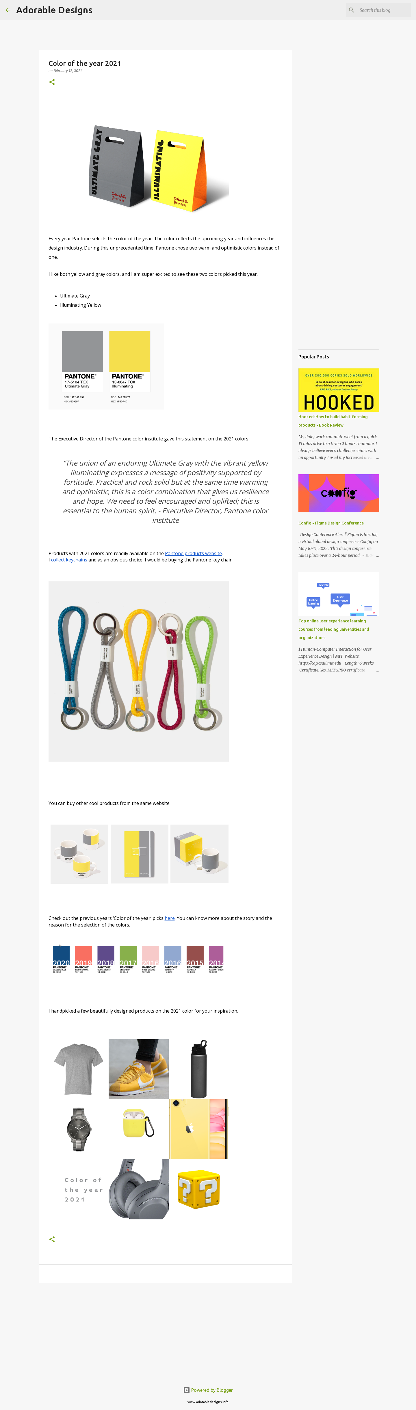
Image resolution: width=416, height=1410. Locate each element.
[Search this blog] (381, 10)
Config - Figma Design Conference (331, 523)
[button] (52, 82)
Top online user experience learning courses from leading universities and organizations (333, 629)
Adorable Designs (54, 10)
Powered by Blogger (208, 1390)
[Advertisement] (165, 1332)
